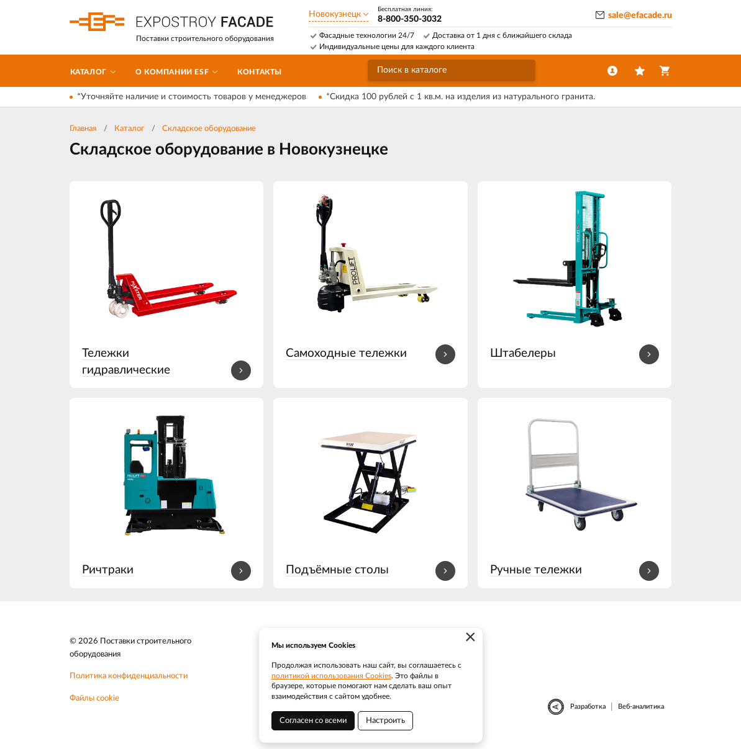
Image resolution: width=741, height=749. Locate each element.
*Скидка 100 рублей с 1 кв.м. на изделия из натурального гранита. (460, 96)
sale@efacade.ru (640, 15)
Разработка (588, 706)
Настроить (385, 721)
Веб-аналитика (641, 706)
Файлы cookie (94, 698)
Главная (83, 129)
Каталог (129, 129)
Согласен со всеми (313, 721)
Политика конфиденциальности (129, 676)
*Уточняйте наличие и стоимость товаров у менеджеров (191, 96)
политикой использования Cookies (331, 675)
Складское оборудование (209, 129)
